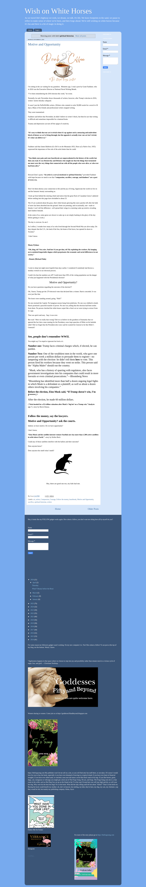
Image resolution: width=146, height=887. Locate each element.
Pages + (37, 30)
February (35, 596)
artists (38, 499)
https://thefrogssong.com (105, 835)
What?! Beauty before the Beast (42, 589)
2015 (32, 636)
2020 (32, 620)
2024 (32, 607)
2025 (32, 603)
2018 (32, 626)
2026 (32, 580)
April (34, 582)
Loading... (31, 856)
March (34, 593)
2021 (32, 617)
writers (49, 502)
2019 (32, 623)
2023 (32, 610)
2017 (32, 630)
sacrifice (31, 502)
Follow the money (62, 499)
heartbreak (72, 499)
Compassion (45, 499)
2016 (32, 633)
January (35, 599)
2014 (32, 640)
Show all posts (80, 36)
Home (30, 30)
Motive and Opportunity (44, 44)
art (34, 499)
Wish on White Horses (58, 11)
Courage (53, 499)
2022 (32, 613)
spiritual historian (40, 502)
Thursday (35, 585)
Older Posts (93, 509)
